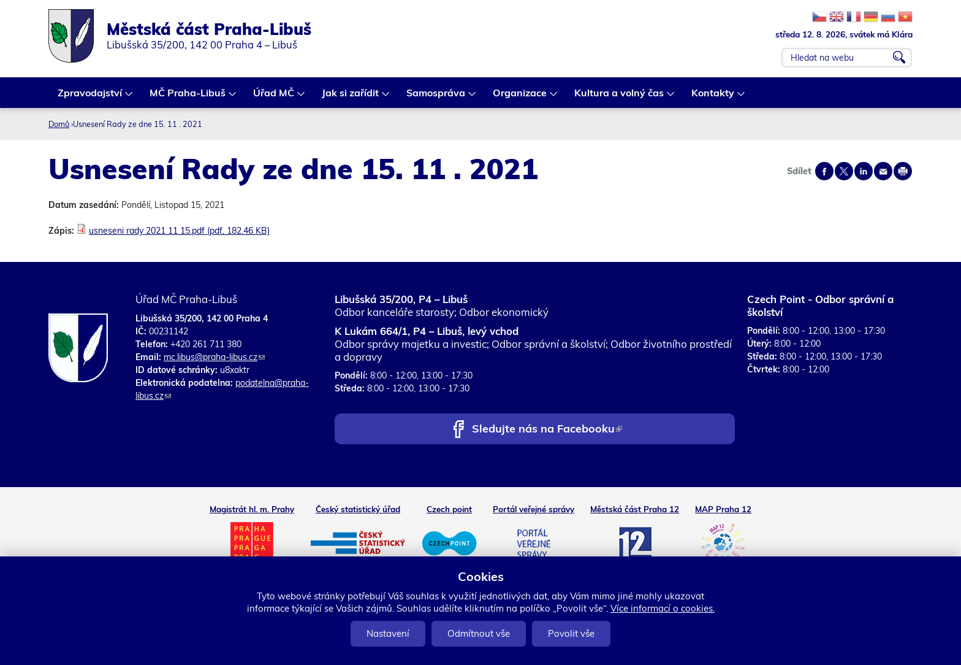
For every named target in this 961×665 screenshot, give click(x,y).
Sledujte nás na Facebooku (547, 429)
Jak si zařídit (351, 97)
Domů (58, 124)
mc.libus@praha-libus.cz (214, 357)
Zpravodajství (90, 97)
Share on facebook (824, 171)
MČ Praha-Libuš (188, 97)
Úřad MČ (274, 97)
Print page (903, 171)
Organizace (520, 97)
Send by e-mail (883, 171)
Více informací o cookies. (662, 608)
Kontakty (713, 97)
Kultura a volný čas (619, 97)
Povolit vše (571, 633)
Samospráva (436, 97)
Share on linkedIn (863, 171)
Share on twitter (844, 171)
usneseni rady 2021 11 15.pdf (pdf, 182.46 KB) (179, 230)
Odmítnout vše (478, 633)
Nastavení (388, 633)
